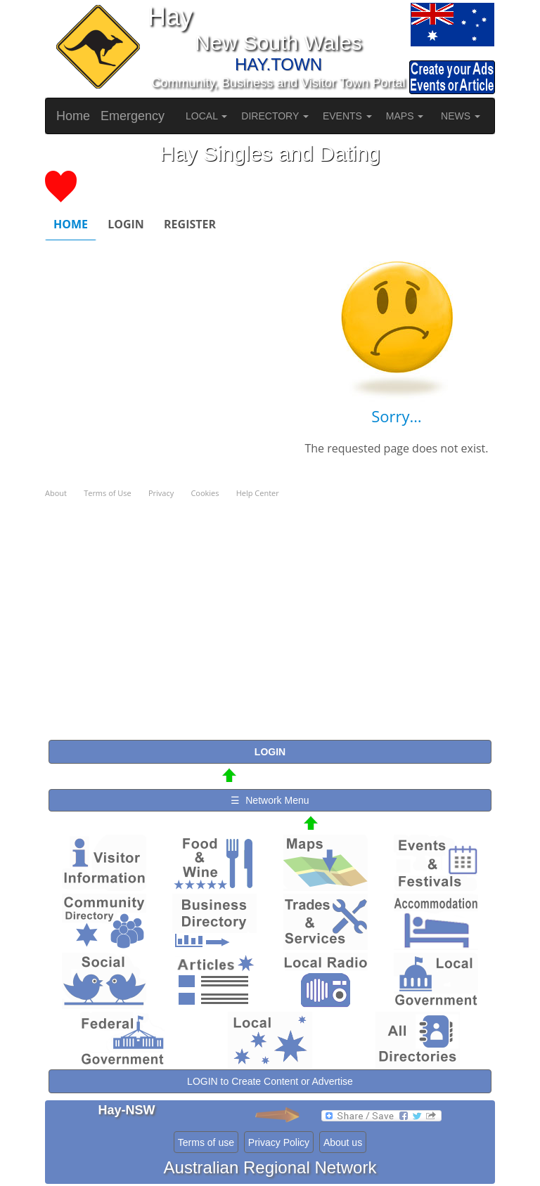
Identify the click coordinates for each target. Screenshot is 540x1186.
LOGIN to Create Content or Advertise (270, 1081)
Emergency (133, 116)
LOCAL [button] (206, 116)
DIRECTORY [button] (275, 116)
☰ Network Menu (270, 800)
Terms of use (206, 1142)
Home (73, 116)
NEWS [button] (460, 116)
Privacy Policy (278, 1142)
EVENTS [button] (347, 116)
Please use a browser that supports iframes (270, 452)
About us (342, 1142)
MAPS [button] (405, 116)
